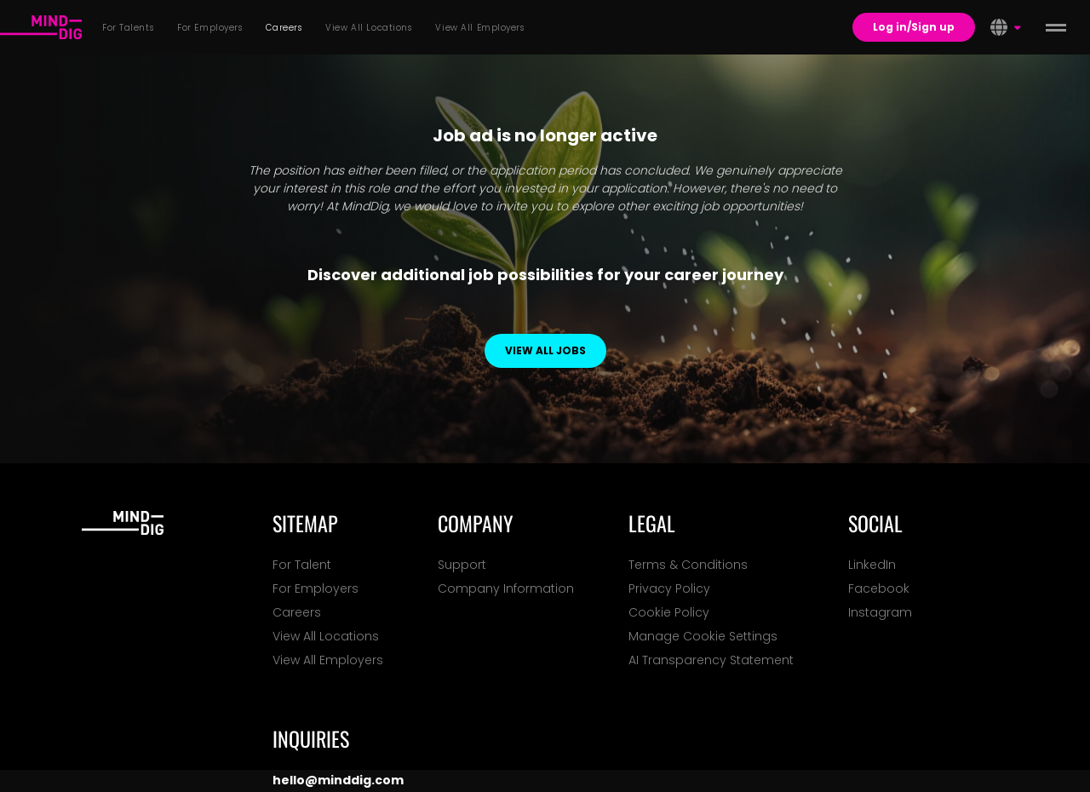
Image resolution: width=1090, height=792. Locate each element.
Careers (296, 612)
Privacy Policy (669, 588)
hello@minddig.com (338, 780)
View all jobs (545, 350)
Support (462, 564)
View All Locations (325, 636)
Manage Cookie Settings (702, 636)
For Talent (301, 564)
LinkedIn (872, 564)
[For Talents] (41, 27)
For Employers (315, 588)
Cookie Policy (668, 612)
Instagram (880, 612)
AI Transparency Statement (711, 660)
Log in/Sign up (914, 27)
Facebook (878, 588)
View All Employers (327, 660)
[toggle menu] (1056, 27)
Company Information (506, 588)
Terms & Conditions (688, 564)
